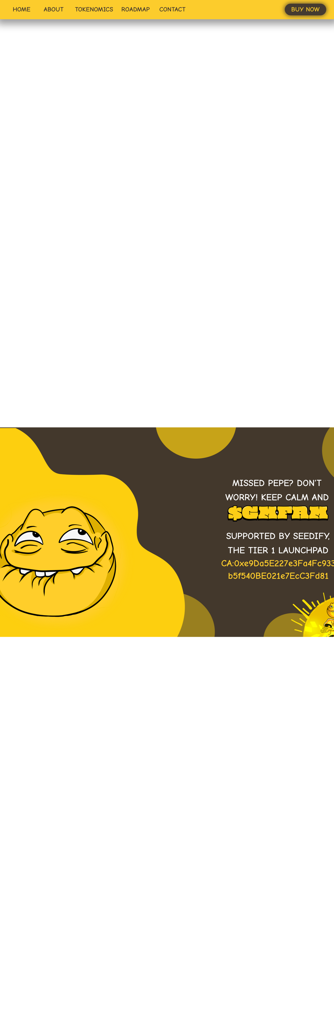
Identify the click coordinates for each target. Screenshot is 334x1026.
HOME (21, 9)
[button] (305, 9)
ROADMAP (135, 9)
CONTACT (172, 9)
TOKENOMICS (94, 9)
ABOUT (54, 9)
